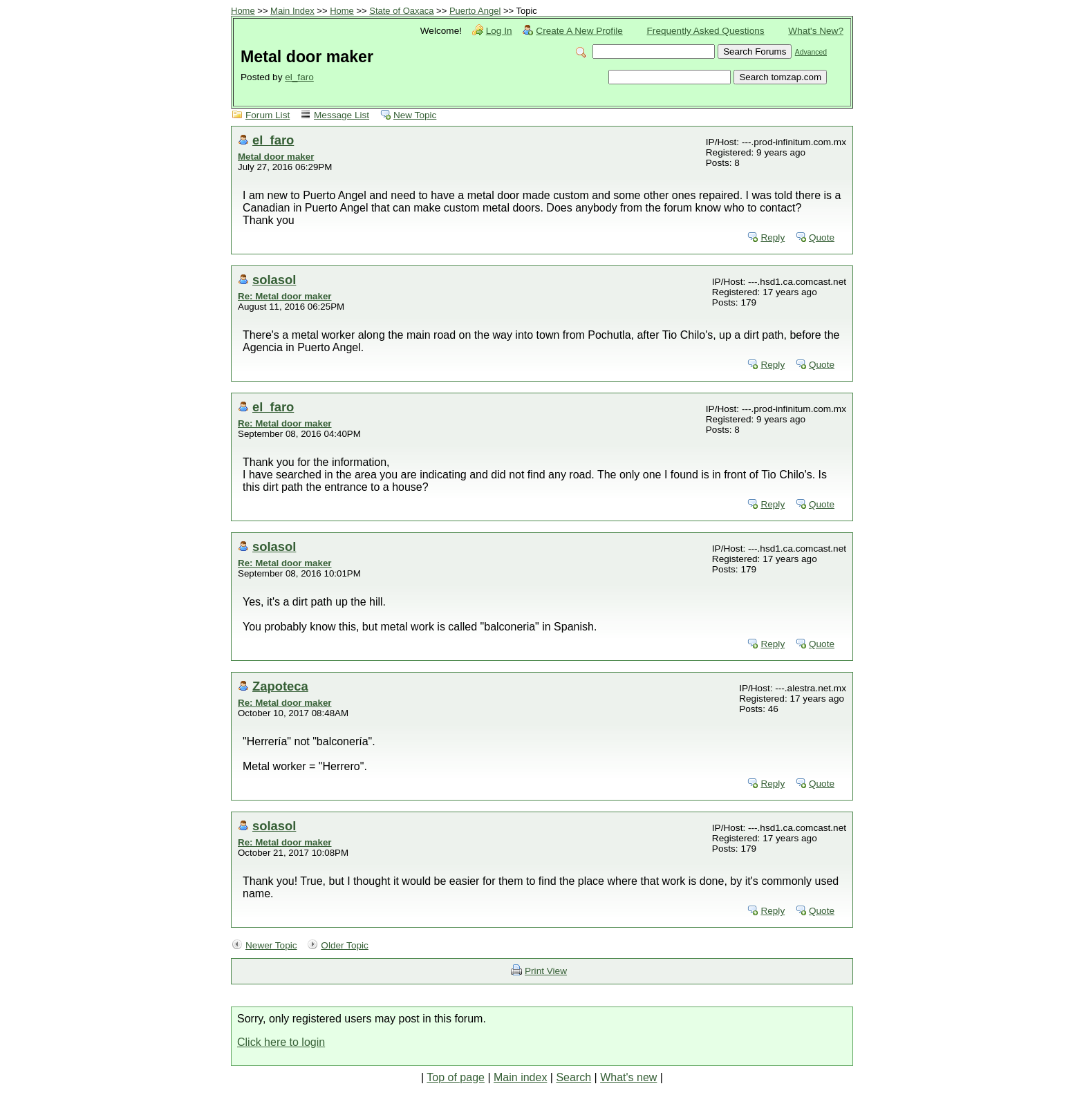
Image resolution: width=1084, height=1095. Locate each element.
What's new (628, 1077)
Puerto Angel (475, 11)
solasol (274, 279)
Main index (520, 1077)
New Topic (414, 115)
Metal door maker (276, 156)
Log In (499, 31)
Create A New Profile (579, 31)
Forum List (267, 115)
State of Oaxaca (401, 11)
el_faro (299, 77)
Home (243, 11)
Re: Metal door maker (285, 296)
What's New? (815, 31)
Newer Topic (271, 945)
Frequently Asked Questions (706, 31)
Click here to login (281, 1042)
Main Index (292, 11)
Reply (772, 237)
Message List (341, 115)
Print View (546, 971)
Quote (821, 237)
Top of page (456, 1077)
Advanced (811, 52)
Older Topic (344, 945)
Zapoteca (280, 686)
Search (573, 1077)
